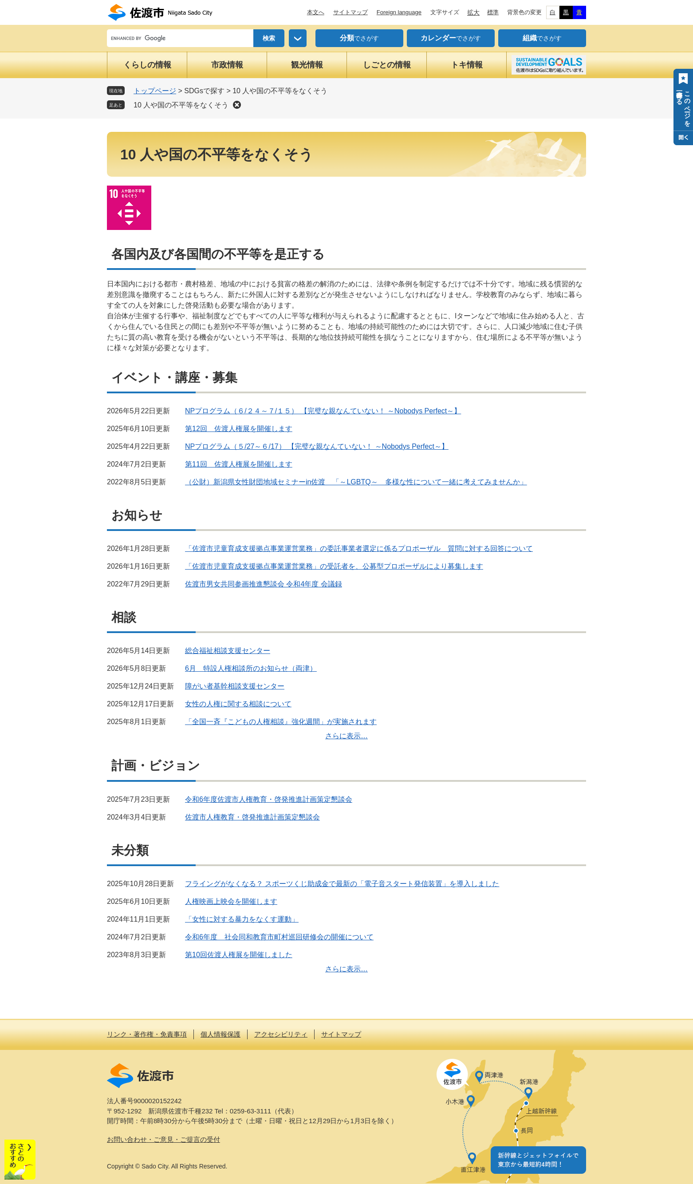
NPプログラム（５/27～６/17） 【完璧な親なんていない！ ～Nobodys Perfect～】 (317, 446)
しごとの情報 (387, 64)
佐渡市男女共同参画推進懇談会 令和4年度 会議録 (263, 584)
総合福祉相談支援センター (227, 650)
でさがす (359, 38)
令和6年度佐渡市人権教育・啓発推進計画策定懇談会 (268, 799)
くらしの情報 (147, 64)
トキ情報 (467, 64)
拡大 (473, 12)
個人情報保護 (220, 1034)
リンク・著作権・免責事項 (147, 1034)
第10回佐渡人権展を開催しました (238, 954)
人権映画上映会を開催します (231, 901)
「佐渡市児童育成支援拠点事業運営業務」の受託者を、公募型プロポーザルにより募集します (334, 566)
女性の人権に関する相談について (238, 704)
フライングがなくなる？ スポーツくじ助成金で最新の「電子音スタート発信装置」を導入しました (342, 883)
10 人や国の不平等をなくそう (181, 105)
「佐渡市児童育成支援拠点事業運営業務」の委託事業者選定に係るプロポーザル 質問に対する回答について (359, 548)
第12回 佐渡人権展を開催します (238, 428)
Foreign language (399, 12)
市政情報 (227, 64)
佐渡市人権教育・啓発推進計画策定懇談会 (252, 817)
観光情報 (307, 64)
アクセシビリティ (280, 1034)
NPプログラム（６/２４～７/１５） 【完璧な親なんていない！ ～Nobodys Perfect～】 (323, 411)
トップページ (155, 91)
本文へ (315, 12)
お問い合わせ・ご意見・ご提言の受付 (163, 1139)
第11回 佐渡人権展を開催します (238, 464)
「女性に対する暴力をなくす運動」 (242, 919)
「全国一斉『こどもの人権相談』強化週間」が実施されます (281, 721)
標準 (493, 12)
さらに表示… (346, 736)
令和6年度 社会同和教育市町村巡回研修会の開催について (279, 937)
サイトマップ (350, 12)
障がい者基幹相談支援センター (234, 686)
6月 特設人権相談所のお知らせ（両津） (251, 668)
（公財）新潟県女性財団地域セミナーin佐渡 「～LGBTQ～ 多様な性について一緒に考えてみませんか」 (356, 482)
